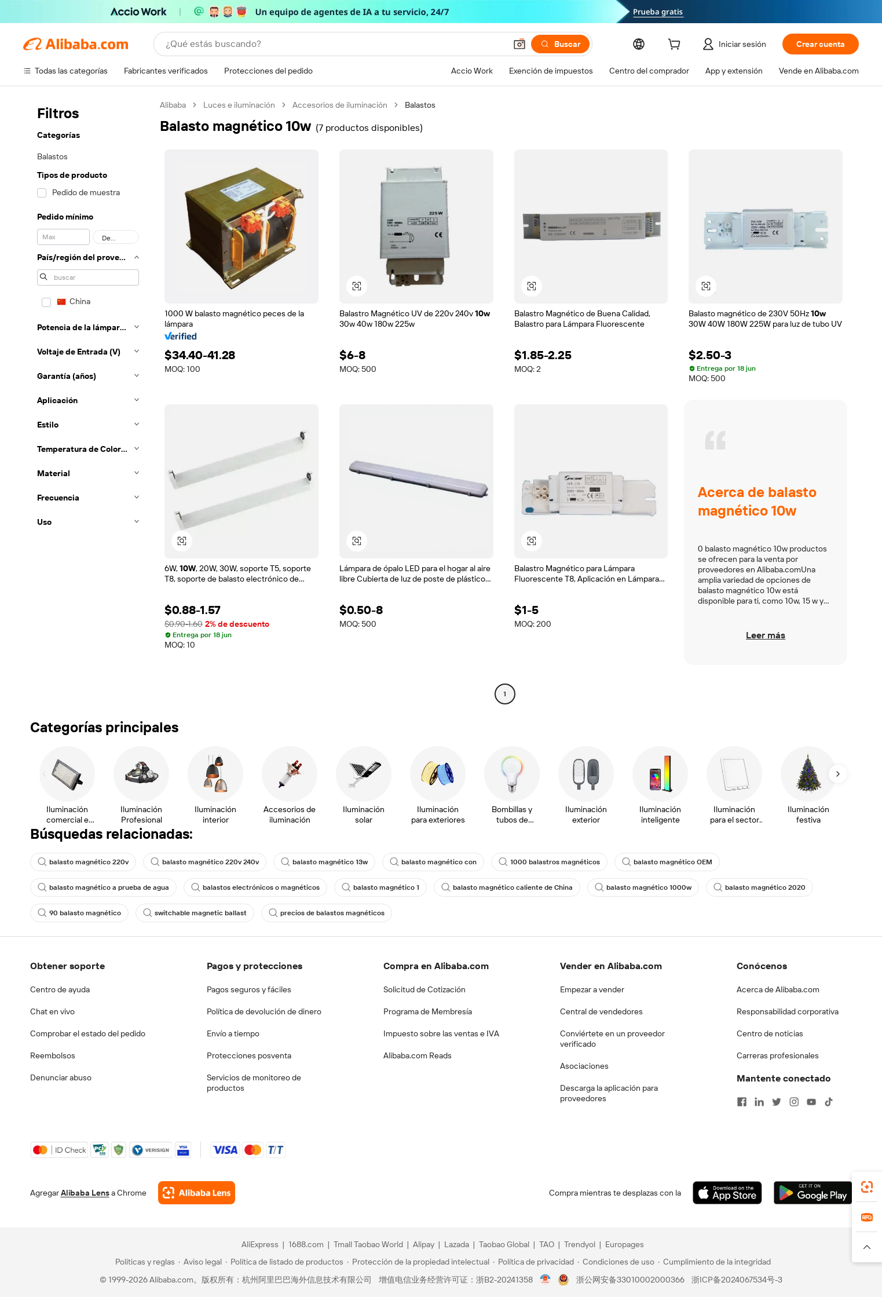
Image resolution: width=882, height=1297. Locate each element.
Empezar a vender (592, 989)
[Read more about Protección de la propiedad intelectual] (418, 1261)
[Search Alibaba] (334, 44)
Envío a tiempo (233, 1033)
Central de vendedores (601, 1011)
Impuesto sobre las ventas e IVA (441, 1033)
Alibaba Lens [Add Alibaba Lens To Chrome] (85, 1192)
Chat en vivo (52, 1011)
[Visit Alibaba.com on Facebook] (742, 1102)
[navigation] (88, 401)
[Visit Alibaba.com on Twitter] (776, 1102)
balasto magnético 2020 (759, 887)
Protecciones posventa (249, 1055)
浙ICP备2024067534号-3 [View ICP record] (736, 1279)
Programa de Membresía (427, 1011)
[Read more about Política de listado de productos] (284, 1261)
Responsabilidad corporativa (788, 1011)
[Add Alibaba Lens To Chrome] (196, 1192)
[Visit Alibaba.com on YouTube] (811, 1102)
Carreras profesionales (778, 1055)
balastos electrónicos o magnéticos (255, 887)
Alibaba (173, 104)
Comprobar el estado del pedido (87, 1033)
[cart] (676, 45)
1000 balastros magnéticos (549, 862)
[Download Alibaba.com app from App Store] (727, 1192)
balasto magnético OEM (667, 862)
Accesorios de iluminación (339, 104)
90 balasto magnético (79, 913)
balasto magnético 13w (324, 862)
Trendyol (579, 1244)
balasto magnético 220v (83, 862)
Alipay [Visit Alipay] (423, 1244)
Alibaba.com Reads (417, 1055)
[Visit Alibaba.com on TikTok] (829, 1102)
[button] (519, 44)
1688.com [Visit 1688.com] (306, 1244)
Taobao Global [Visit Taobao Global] (504, 1244)
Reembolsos (52, 1055)
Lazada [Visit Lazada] (456, 1244)
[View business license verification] (545, 1279)
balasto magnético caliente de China (507, 887)
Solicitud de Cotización (424, 989)
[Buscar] (560, 44)
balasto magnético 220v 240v (205, 862)
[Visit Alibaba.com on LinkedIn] (759, 1102)
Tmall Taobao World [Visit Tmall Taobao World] (368, 1244)
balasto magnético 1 (380, 887)
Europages (624, 1244)
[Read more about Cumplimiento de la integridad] (714, 1261)
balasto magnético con (433, 862)
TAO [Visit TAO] (546, 1244)
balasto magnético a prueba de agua (103, 887)
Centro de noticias (770, 1033)
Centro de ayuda (60, 989)
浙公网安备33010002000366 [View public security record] (630, 1279)
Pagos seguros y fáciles (249, 989)
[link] (867, 1187)
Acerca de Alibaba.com (778, 989)
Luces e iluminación (239, 104)
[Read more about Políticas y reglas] (143, 1261)
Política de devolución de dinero (264, 1011)
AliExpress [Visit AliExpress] (260, 1244)
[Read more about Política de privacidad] (533, 1261)
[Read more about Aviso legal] (200, 1261)
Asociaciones (584, 1066)
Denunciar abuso (61, 1077)
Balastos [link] (420, 104)
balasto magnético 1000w (643, 887)
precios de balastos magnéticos (327, 913)
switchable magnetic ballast (195, 913)
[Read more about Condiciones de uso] (615, 1261)
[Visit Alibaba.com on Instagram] (794, 1102)
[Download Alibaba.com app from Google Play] (813, 1192)
